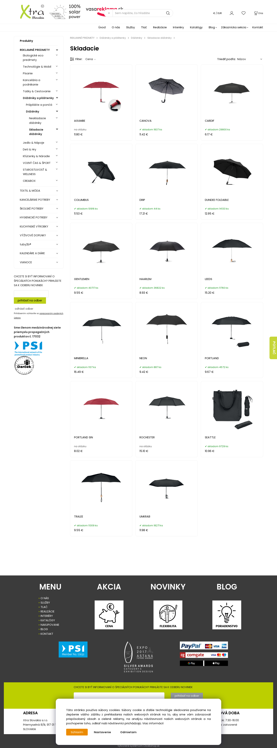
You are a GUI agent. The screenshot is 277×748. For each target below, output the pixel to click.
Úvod (102, 27)
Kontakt (257, 27)
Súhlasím (77, 732)
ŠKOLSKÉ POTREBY (31, 208)
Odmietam (129, 732)
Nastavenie (102, 732)
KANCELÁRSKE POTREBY (35, 200)
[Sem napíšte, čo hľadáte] (143, 13)
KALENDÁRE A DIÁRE (32, 253)
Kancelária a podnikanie (31, 82)
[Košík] (258, 13)
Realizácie (160, 27)
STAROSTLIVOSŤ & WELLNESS (35, 172)
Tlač (144, 27)
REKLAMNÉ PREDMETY (35, 50)
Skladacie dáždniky (36, 132)
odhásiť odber (24, 309)
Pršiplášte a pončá (39, 105)
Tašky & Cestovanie (37, 91)
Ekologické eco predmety (33, 58)
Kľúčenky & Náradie (36, 156)
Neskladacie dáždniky (37, 120)
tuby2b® (25, 244)
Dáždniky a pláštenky (38, 98)
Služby (130, 27)
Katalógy (196, 27)
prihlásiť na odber (30, 300)
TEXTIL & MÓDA (30, 191)
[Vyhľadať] (108, 13)
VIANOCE (26, 262)
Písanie (28, 73)
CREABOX (29, 181)
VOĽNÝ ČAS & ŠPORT (37, 163)
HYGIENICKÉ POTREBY (34, 217)
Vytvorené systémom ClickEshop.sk (138, 745)
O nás (116, 27)
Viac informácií (153, 723)
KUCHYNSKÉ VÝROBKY (34, 226)
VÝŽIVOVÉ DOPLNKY (33, 235)
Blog (212, 27)
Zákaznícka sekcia (233, 27)
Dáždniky (32, 111)
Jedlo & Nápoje (33, 143)
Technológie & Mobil (37, 67)
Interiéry (178, 27)
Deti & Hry (29, 149)
